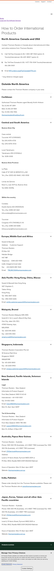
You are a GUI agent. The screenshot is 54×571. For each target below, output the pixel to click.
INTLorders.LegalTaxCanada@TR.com (22, 71)
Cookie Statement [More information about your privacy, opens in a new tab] (7, 564)
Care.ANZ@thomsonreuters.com (17, 404)
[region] (27, 560)
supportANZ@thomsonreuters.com (18, 426)
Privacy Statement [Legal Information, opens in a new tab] (17, 564)
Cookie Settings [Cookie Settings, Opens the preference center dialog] (27, 568)
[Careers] (37, 2)
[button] (2, 18)
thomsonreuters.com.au (16, 470)
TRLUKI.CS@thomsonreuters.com (19, 270)
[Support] (43, 2)
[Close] (51, 553)
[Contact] (49, 2)
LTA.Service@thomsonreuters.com (18, 451)
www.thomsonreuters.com (31, 486)
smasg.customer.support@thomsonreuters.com (23, 369)
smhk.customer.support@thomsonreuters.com (22, 302)
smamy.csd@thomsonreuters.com (14, 337)
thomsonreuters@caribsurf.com (13, 115)
